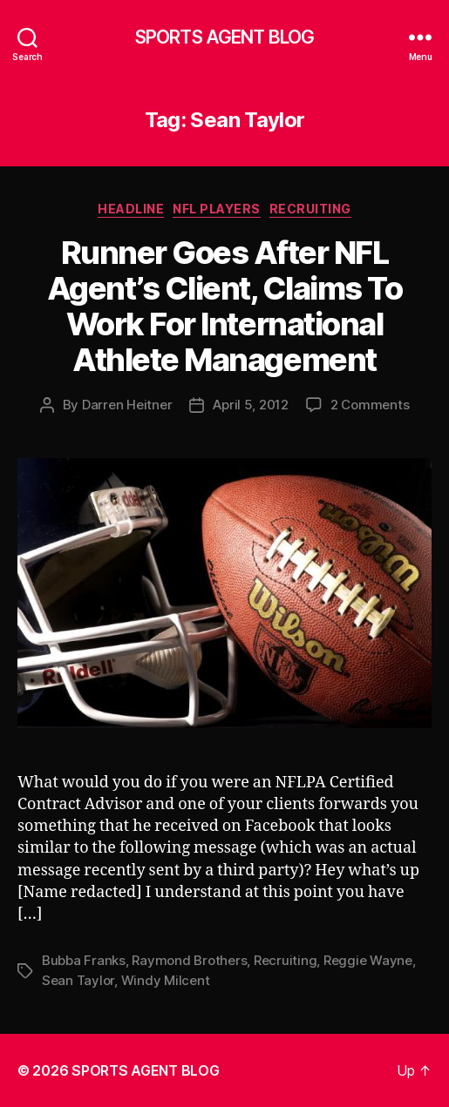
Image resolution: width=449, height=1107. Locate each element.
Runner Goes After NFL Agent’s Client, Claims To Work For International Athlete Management (225, 306)
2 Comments (369, 404)
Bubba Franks (84, 960)
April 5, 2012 (251, 404)
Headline (131, 208)
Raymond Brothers (189, 960)
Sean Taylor (78, 980)
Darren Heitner (127, 404)
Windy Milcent (165, 980)
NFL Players (217, 208)
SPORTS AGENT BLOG (224, 37)
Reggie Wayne (367, 960)
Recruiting (310, 208)
